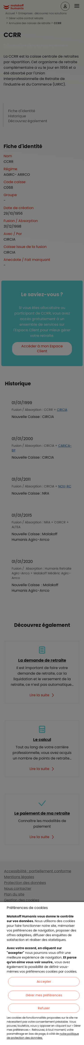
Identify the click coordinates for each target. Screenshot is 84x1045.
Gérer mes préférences (44, 995)
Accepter (44, 981)
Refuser (44, 1008)
